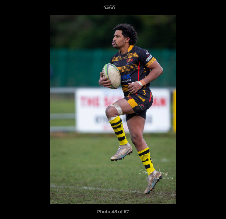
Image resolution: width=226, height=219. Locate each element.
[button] (204, 9)
